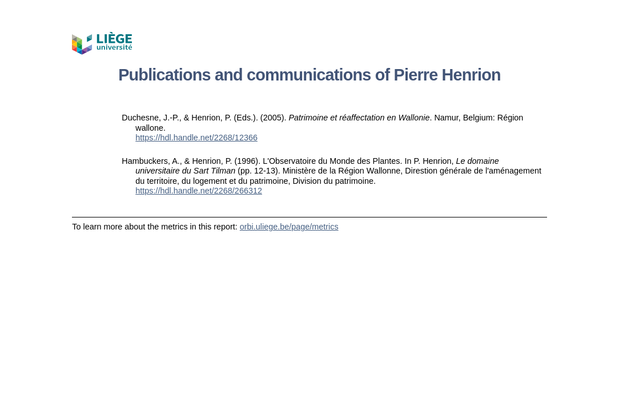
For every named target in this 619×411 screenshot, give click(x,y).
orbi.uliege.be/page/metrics (289, 226)
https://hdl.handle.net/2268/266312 (198, 190)
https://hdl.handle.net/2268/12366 (196, 137)
